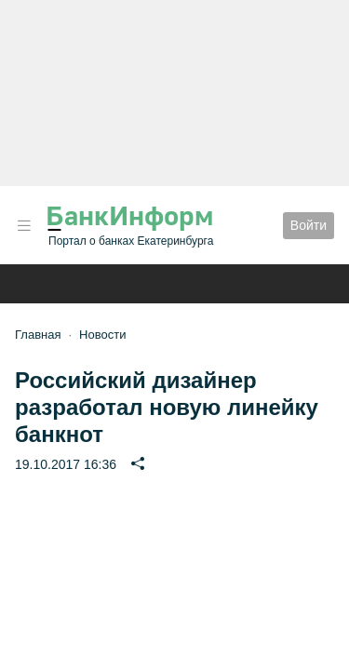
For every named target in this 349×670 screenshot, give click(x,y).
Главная (37, 335)
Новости (102, 335)
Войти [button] (308, 225)
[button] (24, 225)
